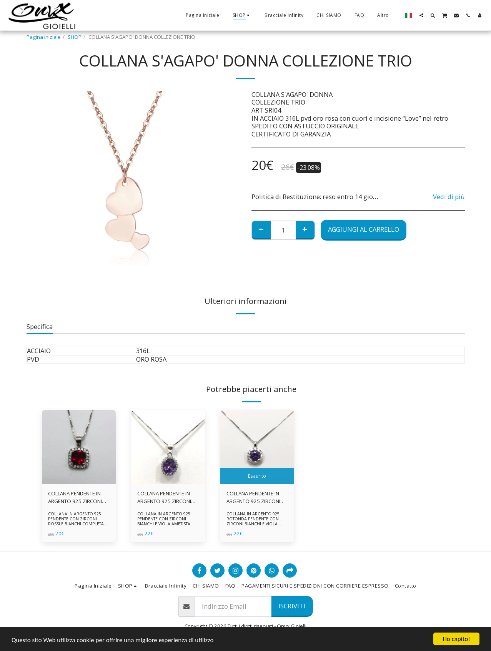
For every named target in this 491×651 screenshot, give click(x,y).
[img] (79, 447)
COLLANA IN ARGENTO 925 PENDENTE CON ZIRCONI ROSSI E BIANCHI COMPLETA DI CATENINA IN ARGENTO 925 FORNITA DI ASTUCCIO (78, 524)
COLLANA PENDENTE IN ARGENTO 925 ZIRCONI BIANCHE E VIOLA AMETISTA (164, 497)
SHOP (75, 36)
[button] (421, 15)
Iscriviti (291, 605)
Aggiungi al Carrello (363, 229)
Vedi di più (449, 197)
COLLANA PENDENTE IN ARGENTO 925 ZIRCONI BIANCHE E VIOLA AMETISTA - (253, 497)
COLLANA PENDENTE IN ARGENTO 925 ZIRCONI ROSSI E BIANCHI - (75, 497)
